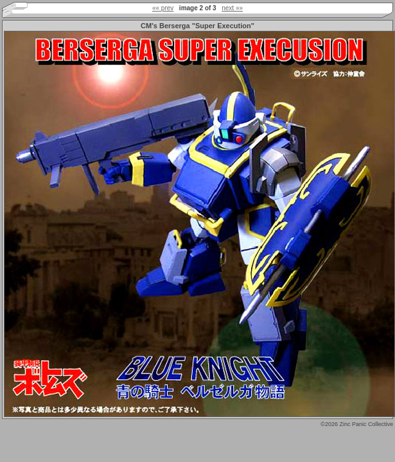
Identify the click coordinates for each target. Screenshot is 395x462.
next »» (232, 8)
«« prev (162, 8)
